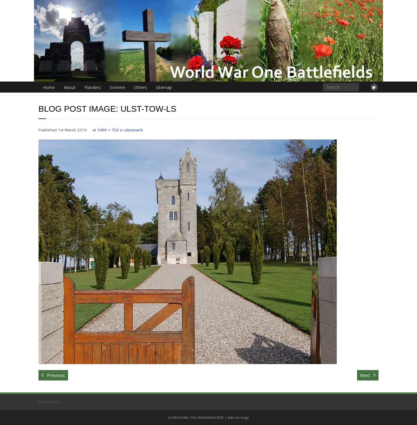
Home (49, 87)
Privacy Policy (49, 401)
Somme (117, 87)
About (69, 87)
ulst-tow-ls (133, 130)
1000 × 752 (108, 130)
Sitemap (164, 87)
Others (140, 87)
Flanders (92, 87)
